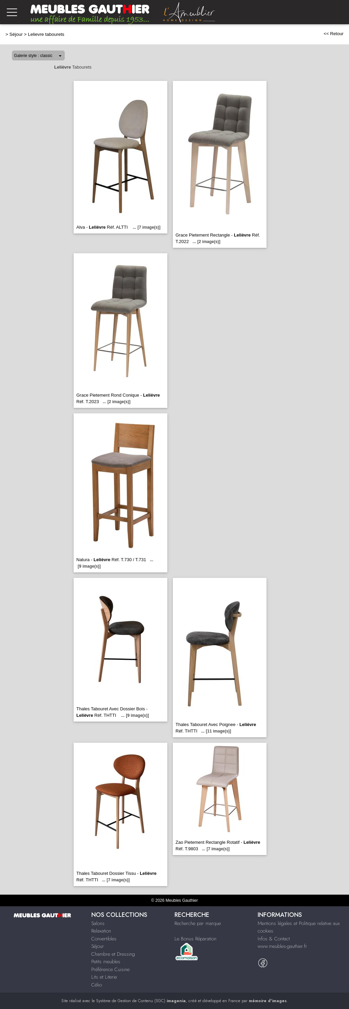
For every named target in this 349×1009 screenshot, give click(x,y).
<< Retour (333, 33)
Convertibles (104, 938)
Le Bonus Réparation (195, 938)
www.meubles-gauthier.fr (282, 946)
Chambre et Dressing (113, 954)
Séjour (16, 34)
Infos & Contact (274, 938)
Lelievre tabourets (46, 34)
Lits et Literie (104, 977)
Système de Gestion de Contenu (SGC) (141, 1001)
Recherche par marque (197, 923)
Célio (96, 985)
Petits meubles (105, 961)
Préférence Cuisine (110, 969)
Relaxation (101, 931)
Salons (98, 923)
